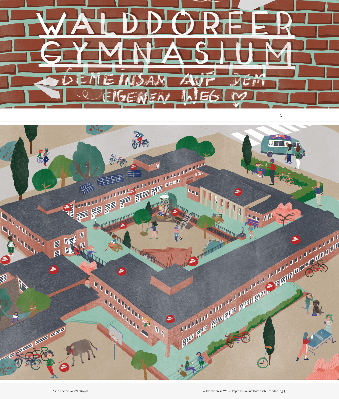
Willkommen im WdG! (216, 391)
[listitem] (53, 269)
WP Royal (81, 391)
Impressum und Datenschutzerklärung (257, 391)
